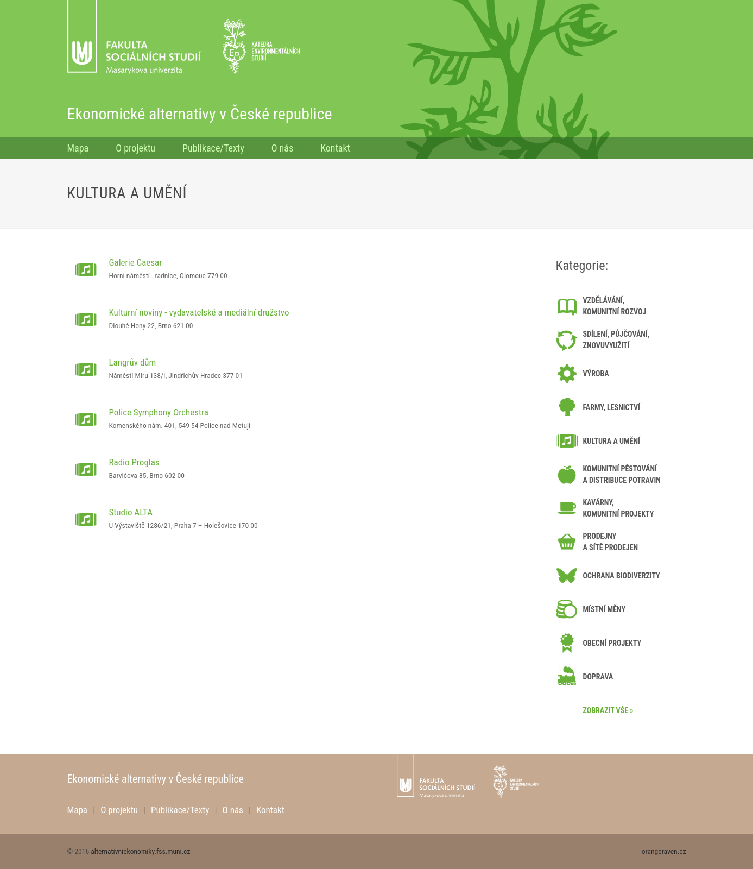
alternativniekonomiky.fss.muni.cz (140, 851)
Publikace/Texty (213, 148)
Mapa (78, 148)
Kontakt (335, 148)
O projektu (135, 148)
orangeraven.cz (664, 851)
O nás (282, 148)
